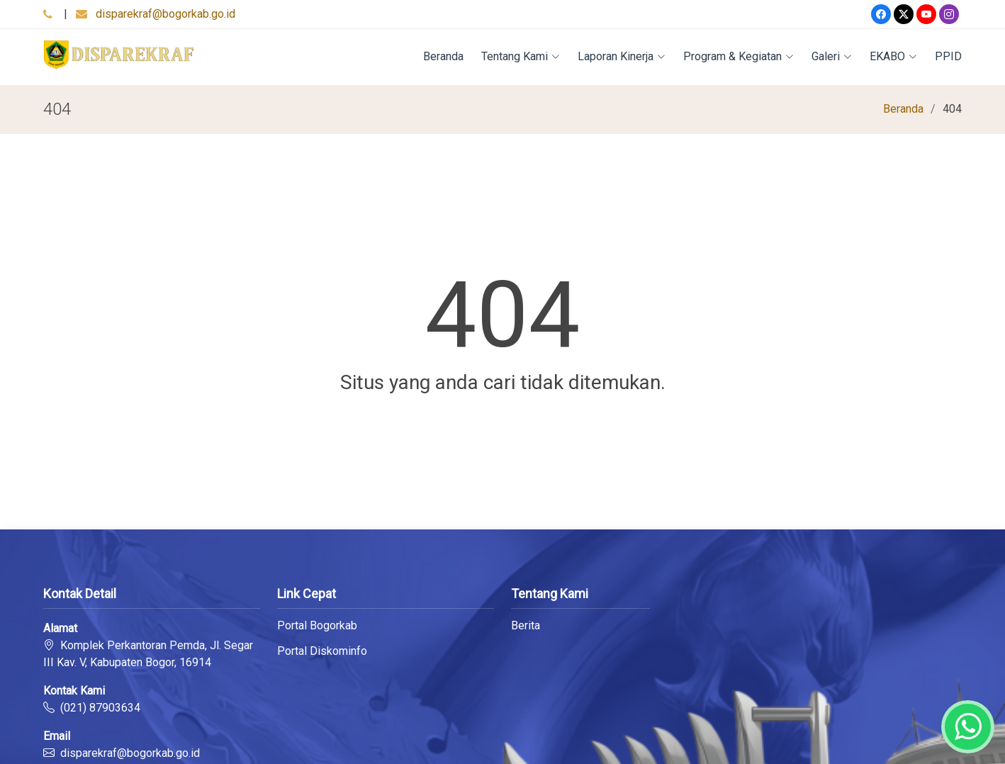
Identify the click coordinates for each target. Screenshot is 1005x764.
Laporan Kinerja (622, 56)
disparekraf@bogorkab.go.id (165, 14)
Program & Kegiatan (738, 56)
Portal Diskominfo (322, 651)
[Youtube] (926, 14)
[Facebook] (881, 14)
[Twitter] (904, 14)
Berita (525, 625)
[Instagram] (949, 14)
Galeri (832, 56)
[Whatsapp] (967, 726)
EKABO (893, 56)
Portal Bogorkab (317, 625)
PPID (948, 56)
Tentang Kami (520, 56)
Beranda (443, 56)
